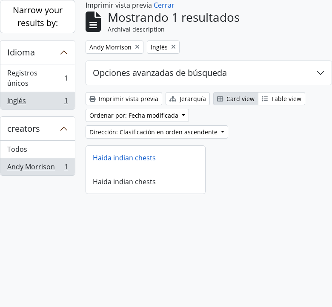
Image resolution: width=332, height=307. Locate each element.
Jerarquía (187, 99)
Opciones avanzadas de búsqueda (160, 72)
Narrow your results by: (38, 16)
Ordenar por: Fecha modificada (134, 115)
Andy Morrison (37, 168)
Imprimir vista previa (123, 99)
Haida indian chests (124, 157)
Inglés (37, 102)
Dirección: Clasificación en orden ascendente (154, 132)
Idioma (21, 52)
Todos (17, 149)
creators (23, 128)
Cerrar (164, 5)
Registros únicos (37, 78)
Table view (281, 99)
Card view (236, 99)
